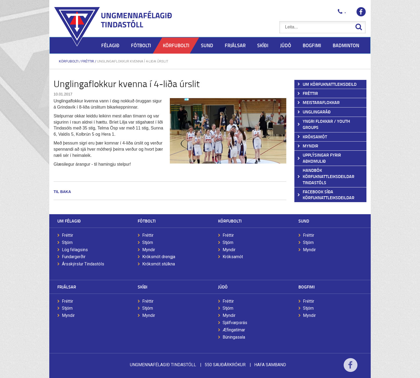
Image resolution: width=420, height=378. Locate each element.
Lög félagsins (75, 249)
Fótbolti (147, 221)
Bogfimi (306, 287)
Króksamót (233, 256)
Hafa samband (270, 364)
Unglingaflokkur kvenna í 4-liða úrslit (132, 61)
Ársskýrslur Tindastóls (83, 263)
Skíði (142, 287)
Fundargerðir (73, 256)
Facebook (350, 368)
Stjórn (67, 242)
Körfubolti (68, 61)
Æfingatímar (234, 329)
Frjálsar (66, 287)
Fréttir (87, 61)
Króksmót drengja (158, 256)
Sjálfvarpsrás (235, 322)
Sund (303, 221)
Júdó (223, 287)
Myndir (148, 249)
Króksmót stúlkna (158, 263)
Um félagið (69, 221)
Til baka (62, 192)
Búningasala (234, 337)
